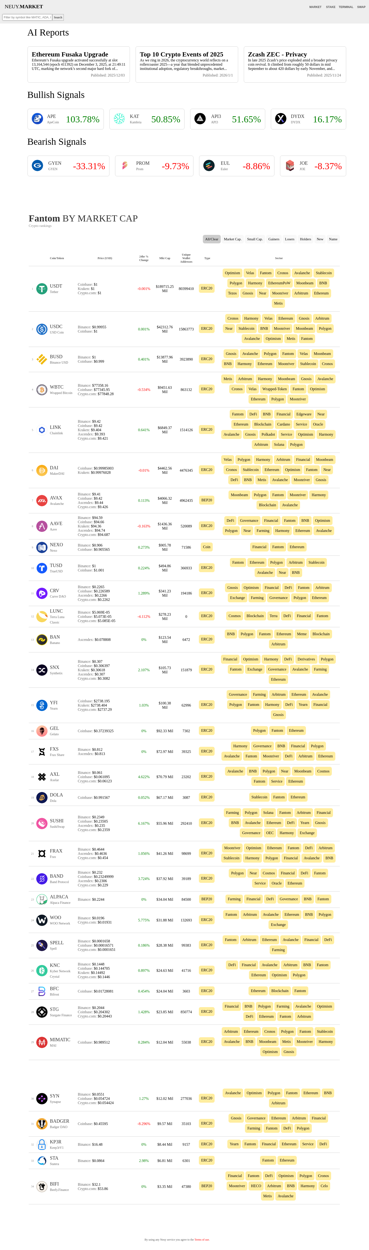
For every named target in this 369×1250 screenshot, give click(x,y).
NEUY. (24, 6)
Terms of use (201, 1239)
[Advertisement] (184, 193)
